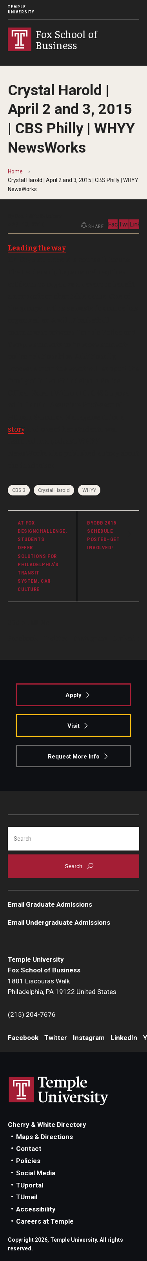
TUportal (29, 1185)
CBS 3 (18, 490)
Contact (29, 1148)
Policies (28, 1161)
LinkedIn (127, 637)
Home (15, 171)
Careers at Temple (45, 1221)
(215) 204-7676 (32, 1014)
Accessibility (36, 1209)
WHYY (89, 490)
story (16, 428)
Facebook (23, 637)
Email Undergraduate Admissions (59, 922)
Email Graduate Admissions (50, 904)
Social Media (35, 1173)
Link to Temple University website (59, 1091)
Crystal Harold (54, 490)
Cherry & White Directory (47, 1124)
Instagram (90, 637)
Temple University (21, 9)
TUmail (26, 1197)
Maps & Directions (44, 1137)
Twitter (56, 637)
